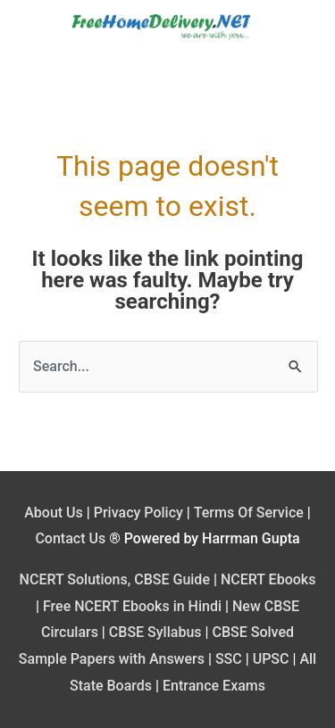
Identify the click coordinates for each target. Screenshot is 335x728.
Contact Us (70, 538)
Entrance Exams (214, 685)
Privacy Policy (138, 512)
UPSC (271, 658)
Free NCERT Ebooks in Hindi (132, 606)
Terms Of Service (249, 512)
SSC (228, 658)
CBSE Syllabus (155, 632)
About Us (53, 512)
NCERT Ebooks (268, 579)
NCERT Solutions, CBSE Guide (115, 579)
